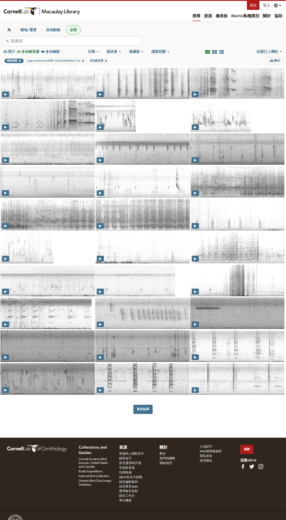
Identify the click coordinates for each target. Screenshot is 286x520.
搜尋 (196, 16)
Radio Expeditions (91, 471)
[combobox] (76, 41)
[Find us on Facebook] (243, 466)
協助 (278, 16)
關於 (267, 16)
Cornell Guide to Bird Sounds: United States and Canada (93, 463)
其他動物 (53, 30)
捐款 (253, 5)
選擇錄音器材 (128, 491)
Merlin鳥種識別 (245, 16)
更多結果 (143, 409)
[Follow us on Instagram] (260, 466)
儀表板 (222, 16)
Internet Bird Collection (94, 476)
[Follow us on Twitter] (251, 466)
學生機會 (125, 500)
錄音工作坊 (127, 495)
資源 (208, 16)
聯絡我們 (166, 463)
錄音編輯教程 (128, 482)
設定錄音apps (128, 486)
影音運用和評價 (130, 463)
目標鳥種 (125, 472)
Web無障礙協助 (211, 451)
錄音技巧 (125, 458)
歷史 (163, 453)
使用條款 (206, 460)
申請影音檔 (127, 467)
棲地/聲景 (28, 30)
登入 (266, 5)
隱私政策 (206, 456)
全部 (73, 30)
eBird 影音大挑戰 (130, 477)
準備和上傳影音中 (131, 453)
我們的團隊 (167, 458)
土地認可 (206, 446)
